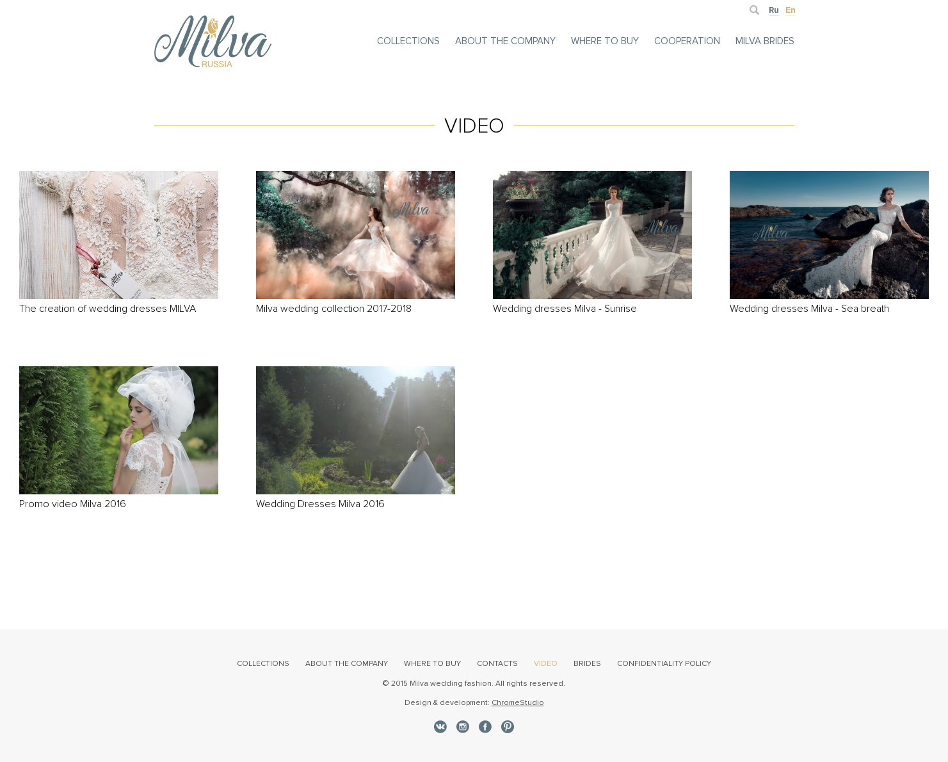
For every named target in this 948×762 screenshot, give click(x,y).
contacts (497, 664)
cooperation (687, 41)
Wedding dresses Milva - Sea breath (809, 308)
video (546, 664)
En (790, 9)
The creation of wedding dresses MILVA (107, 308)
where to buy (432, 664)
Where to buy (605, 41)
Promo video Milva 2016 (72, 504)
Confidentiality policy (664, 664)
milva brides (764, 41)
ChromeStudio (518, 703)
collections (408, 41)
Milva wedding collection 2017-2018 (334, 308)
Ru (774, 9)
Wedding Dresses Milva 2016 (320, 504)
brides (587, 664)
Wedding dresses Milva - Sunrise (565, 308)
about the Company (505, 41)
